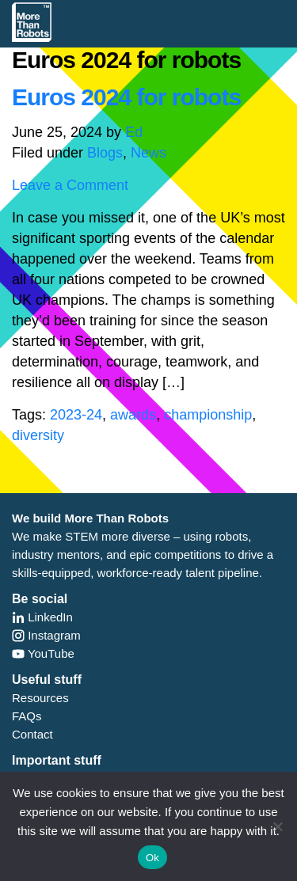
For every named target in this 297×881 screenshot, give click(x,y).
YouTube (43, 653)
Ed (134, 132)
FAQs (27, 716)
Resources (40, 697)
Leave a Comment (70, 185)
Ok (152, 858)
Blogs (105, 153)
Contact (32, 734)
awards (133, 415)
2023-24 (76, 415)
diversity (38, 435)
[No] (277, 826)
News (148, 153)
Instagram (46, 635)
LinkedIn (42, 617)
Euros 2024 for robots (126, 97)
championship (208, 415)
